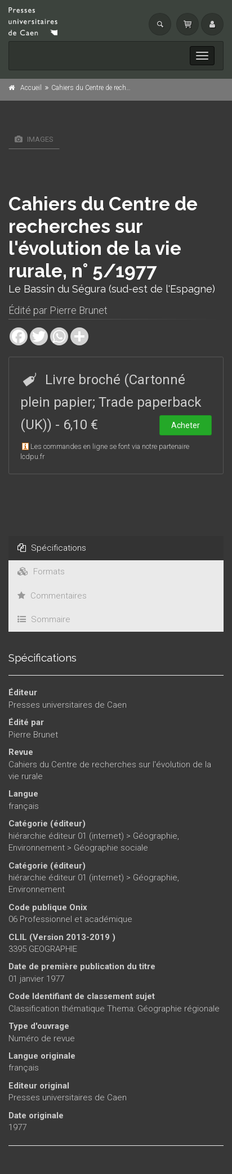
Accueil (31, 88)
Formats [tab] (41, 571)
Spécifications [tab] (51, 548)
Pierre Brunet (79, 310)
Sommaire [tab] (43, 619)
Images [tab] (34, 139)
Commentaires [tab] (52, 596)
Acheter (185, 425)
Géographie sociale (111, 848)
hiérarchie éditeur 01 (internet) (66, 836)
